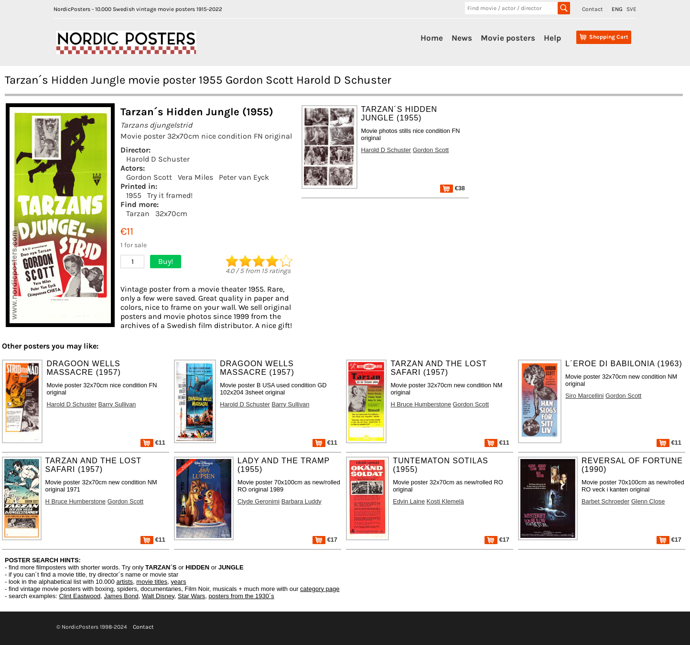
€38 (452, 188)
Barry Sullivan (117, 404)
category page (319, 588)
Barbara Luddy (301, 501)
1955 (133, 195)
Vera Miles (195, 177)
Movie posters (508, 38)
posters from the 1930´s (241, 596)
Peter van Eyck (244, 177)
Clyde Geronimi (258, 501)
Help (552, 38)
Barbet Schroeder (605, 501)
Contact (592, 9)
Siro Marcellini (584, 395)
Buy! (165, 261)
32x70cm (171, 213)
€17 (325, 539)
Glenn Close (648, 501)
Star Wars (191, 596)
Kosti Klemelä (445, 501)
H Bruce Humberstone (420, 404)
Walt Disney (158, 596)
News (462, 38)
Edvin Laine (409, 501)
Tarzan (138, 213)
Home (431, 38)
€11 (152, 442)
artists (124, 581)
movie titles (151, 581)
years (178, 581)
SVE (631, 9)
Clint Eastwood (79, 596)
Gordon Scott (149, 177)
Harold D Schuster (158, 159)
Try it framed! (170, 195)
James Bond (121, 596)
